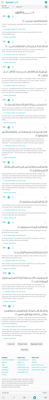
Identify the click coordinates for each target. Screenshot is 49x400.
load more (11, 344)
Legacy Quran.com (23, 367)
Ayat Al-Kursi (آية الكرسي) (39, 367)
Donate (34, 360)
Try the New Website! (8, 360)
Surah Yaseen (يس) (37, 365)
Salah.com (20, 362)
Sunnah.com (21, 365)
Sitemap (34, 362)
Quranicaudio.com (22, 360)
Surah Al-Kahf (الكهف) (38, 369)
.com (12, 2)
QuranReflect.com (22, 372)
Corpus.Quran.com (23, 369)
